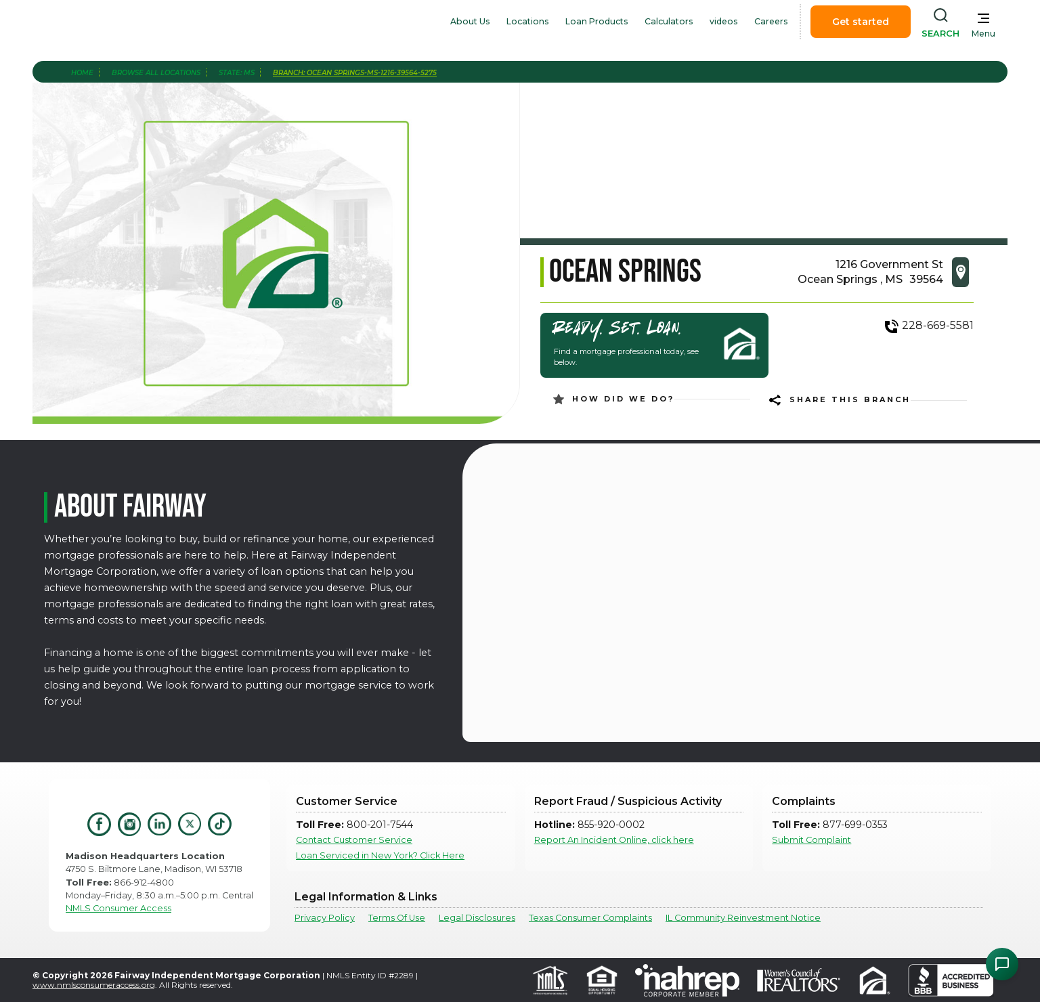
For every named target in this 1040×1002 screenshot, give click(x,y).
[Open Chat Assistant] (1002, 964)
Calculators (669, 21)
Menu (983, 33)
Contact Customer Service (354, 840)
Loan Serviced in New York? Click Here (380, 855)
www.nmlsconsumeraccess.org (93, 985)
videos (724, 21)
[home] (119, 22)
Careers (771, 21)
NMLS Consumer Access (118, 908)
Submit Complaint (811, 840)
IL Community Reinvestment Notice (743, 918)
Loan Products (596, 21)
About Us (470, 21)
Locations (527, 21)
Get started (860, 22)
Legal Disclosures (477, 918)
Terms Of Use (396, 918)
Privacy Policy (325, 918)
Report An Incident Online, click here (614, 840)
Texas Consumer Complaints (590, 918)
